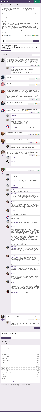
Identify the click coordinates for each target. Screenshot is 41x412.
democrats (14, 380)
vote (8, 380)
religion (36, 380)
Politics (20, 362)
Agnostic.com (5, 1)
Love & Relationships (20, 354)
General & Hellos (20, 350)
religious (25, 380)
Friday (6, 380)
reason (3, 380)
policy (31, 380)
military (11, 380)
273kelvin (13, 201)
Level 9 (2, 155)
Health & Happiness (20, 352)
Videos (20, 374)
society (33, 380)
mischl (12, 145)
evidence (3, 381)
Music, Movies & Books (20, 356)
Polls (20, 364)
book (6, 381)
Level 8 (2, 137)
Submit (36, 40)
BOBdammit (13, 115)
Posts (20, 366)
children (18, 380)
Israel (9, 381)
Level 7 (2, 80)
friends (11, 381)
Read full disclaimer (27, 385)
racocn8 (5, 35)
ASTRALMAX (13, 178)
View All (14, 381)
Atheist (28, 380)
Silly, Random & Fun (20, 370)
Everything (20, 376)
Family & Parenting (20, 348)
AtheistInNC (13, 161)
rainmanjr (13, 157)
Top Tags (20, 378)
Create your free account (6, 50)
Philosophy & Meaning (20, 360)
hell (22, 380)
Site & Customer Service (20, 372)
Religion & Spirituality (20, 368)
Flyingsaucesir (14, 126)
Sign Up (37, 1)
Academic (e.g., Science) (20, 346)
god (20, 380)
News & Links (20, 358)
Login (31, 1)
